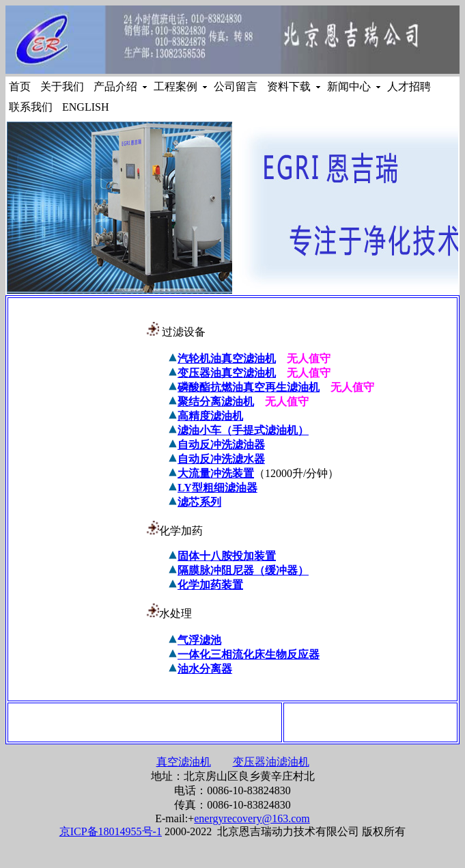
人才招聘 (410, 86)
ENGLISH (85, 107)
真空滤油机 (183, 762)
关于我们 (63, 86)
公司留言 (237, 86)
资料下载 (290, 86)
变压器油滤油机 (271, 762)
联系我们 (32, 107)
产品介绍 (117, 86)
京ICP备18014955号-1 (110, 831)
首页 (21, 86)
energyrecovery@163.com (251, 818)
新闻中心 (350, 86)
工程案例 (177, 86)
